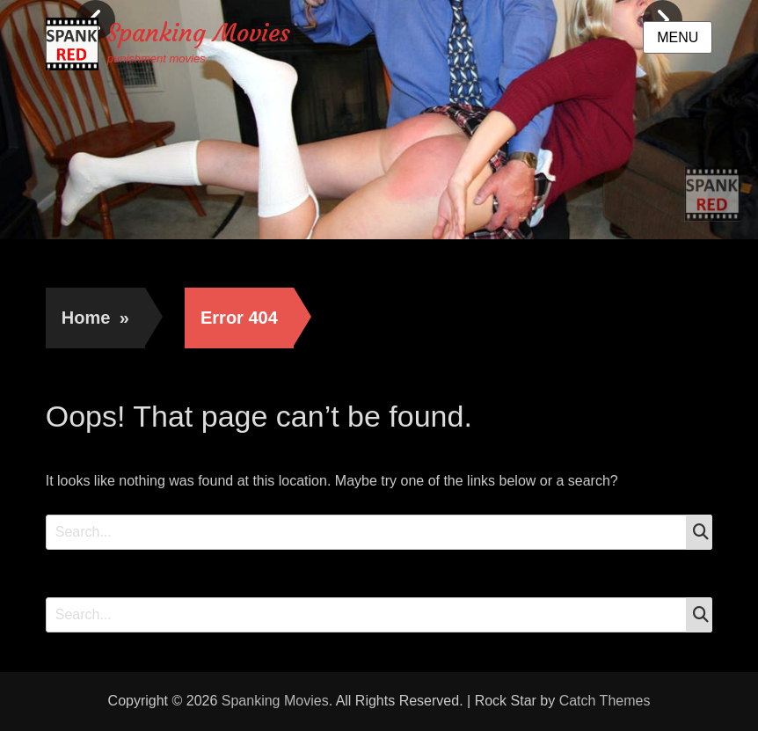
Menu (677, 37)
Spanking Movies (198, 33)
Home (95, 317)
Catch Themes (605, 700)
